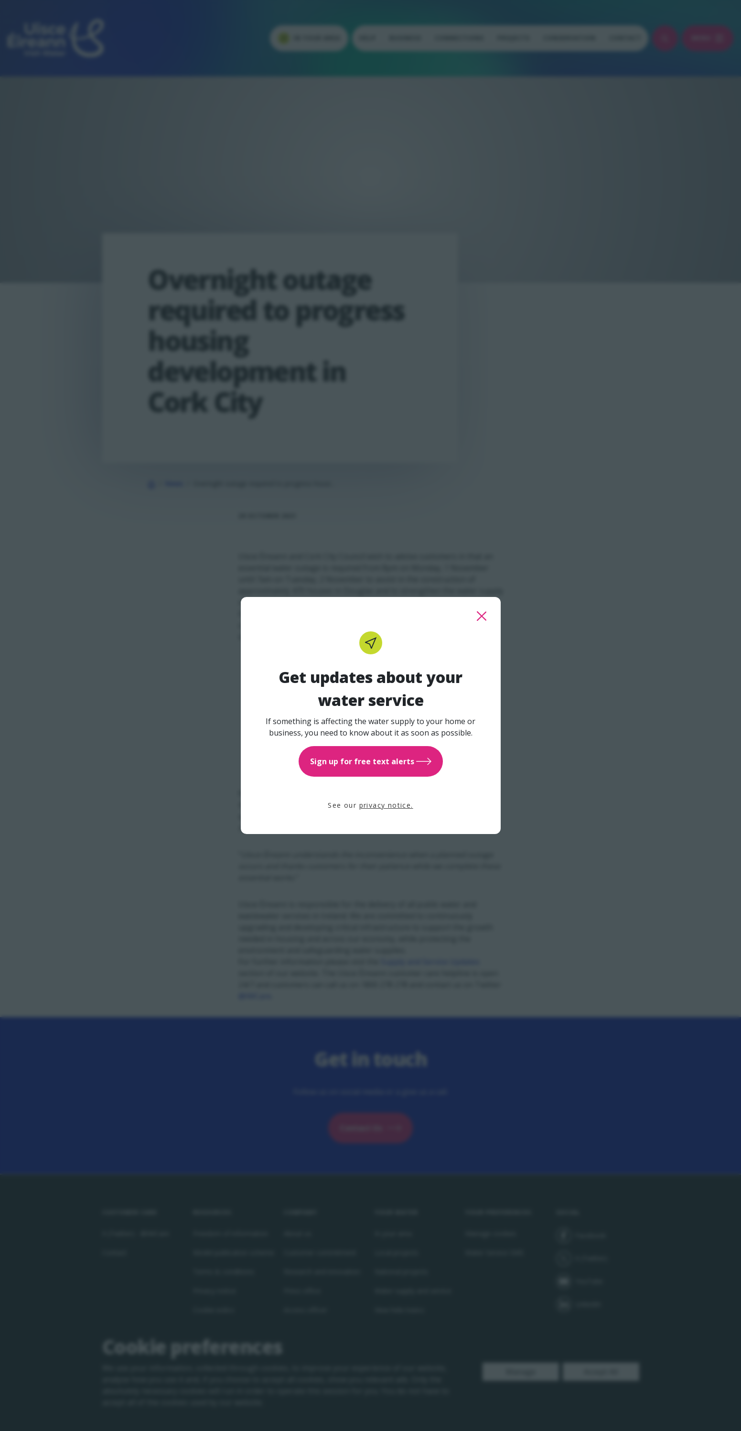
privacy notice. (386, 805)
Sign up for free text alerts (370, 761)
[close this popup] (481, 616)
